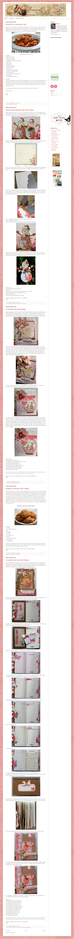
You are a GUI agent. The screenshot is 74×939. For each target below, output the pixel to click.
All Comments (54, 95)
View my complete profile (55, 34)
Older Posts (44, 930)
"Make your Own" (33, 27)
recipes (14, 104)
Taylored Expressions (55, 141)
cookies (16, 554)
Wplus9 (53, 140)
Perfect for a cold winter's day (16, 24)
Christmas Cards (11, 303)
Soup (16, 104)
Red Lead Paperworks (55, 134)
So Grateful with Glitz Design (16, 309)
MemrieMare (54, 150)
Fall (9, 482)
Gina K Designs (54, 145)
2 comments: (18, 481)
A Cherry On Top (54, 135)
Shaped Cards (20, 303)
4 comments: (18, 302)
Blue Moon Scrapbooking (56, 130)
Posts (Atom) (12, 932)
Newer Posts (8, 930)
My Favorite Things (55, 138)
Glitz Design (16, 303)
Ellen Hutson (54, 143)
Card (9, 927)
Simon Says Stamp (55, 144)
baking (10, 554)
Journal (25, 927)
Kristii (59, 23)
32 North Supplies (55, 147)
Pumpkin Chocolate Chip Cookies (17, 488)
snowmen (24, 303)
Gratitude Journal (20, 927)
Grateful (16, 927)
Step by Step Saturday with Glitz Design (19, 110)
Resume (11, 18)
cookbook (12, 501)
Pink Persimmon (54, 137)
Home (6, 18)
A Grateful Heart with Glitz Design (17, 560)
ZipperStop (53, 148)
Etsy (23, 501)
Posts (52, 92)
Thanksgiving (17, 482)
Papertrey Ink (54, 131)
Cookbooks (10, 104)
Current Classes (19, 18)
